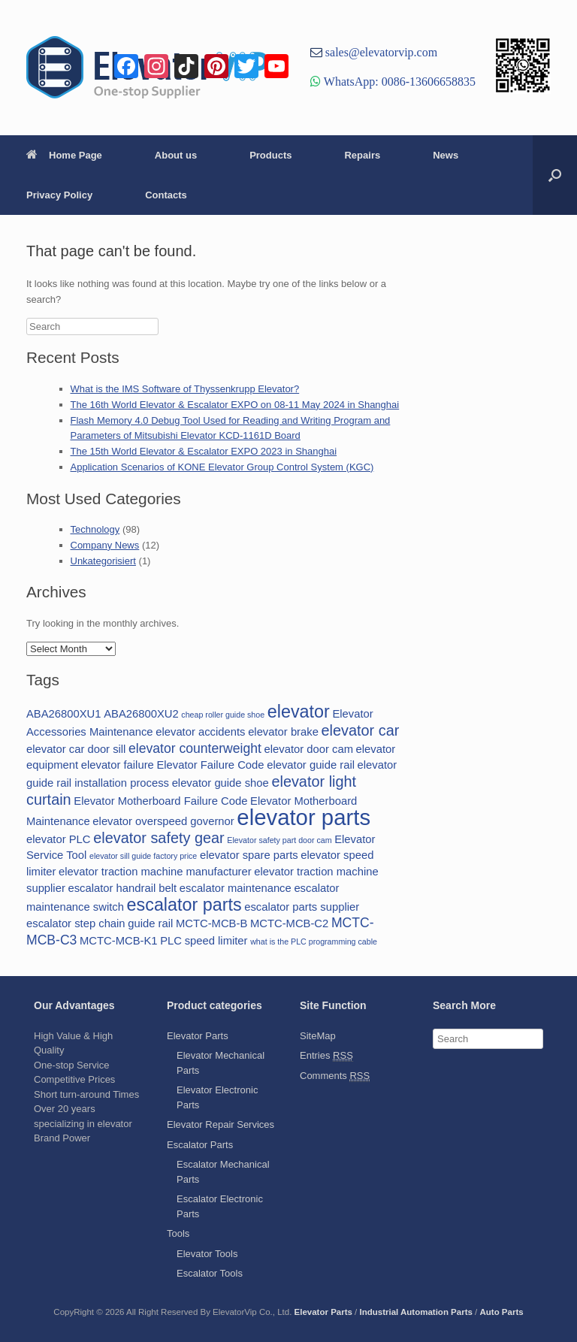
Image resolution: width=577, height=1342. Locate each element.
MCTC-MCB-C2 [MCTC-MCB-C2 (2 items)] (289, 923)
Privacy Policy (59, 195)
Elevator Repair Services (220, 1124)
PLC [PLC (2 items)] (171, 941)
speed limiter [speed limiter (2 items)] (216, 941)
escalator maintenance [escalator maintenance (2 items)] (236, 888)
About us (176, 155)
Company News (105, 545)
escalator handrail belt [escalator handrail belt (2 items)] (122, 888)
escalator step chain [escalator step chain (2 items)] (75, 923)
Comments (335, 1076)
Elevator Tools (207, 1253)
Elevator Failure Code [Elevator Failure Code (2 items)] (210, 765)
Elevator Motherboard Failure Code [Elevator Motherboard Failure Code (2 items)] (160, 801)
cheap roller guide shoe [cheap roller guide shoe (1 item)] (222, 714)
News (445, 155)
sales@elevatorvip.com (379, 52)
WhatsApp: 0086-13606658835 (398, 81)
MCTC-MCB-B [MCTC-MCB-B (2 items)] (211, 923)
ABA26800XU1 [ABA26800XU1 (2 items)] (63, 714)
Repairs (362, 155)
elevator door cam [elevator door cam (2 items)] (308, 749)
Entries (326, 1056)
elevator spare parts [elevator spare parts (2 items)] (249, 855)
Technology (95, 529)
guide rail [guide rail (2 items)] (150, 923)
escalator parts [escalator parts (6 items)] (184, 904)
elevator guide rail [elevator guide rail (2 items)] (311, 765)
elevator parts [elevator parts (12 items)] (303, 817)
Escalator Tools (210, 1273)
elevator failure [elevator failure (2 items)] (117, 765)
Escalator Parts (200, 1144)
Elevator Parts (197, 1035)
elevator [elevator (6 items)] (298, 711)
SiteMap (318, 1035)
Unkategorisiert (103, 561)
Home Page (64, 155)
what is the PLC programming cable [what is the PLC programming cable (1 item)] (313, 941)
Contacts (166, 195)
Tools (178, 1233)
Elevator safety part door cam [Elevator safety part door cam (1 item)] (279, 840)
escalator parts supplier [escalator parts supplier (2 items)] (301, 907)
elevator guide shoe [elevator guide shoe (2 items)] (220, 783)
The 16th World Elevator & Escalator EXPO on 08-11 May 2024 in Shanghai (235, 404)
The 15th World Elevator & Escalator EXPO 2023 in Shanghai (204, 451)
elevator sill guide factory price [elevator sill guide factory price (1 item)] (143, 855)
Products (270, 155)
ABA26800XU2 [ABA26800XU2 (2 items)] (141, 714)
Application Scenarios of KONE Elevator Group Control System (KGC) (222, 467)
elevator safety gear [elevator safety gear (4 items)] (159, 838)
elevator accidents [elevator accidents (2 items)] (200, 732)
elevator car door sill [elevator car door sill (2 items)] (75, 749)
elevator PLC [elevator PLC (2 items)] (58, 839)
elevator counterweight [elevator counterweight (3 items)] (194, 748)
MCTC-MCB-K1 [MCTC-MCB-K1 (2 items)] (119, 941)
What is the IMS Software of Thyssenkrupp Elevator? (185, 388)
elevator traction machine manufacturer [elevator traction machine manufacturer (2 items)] (155, 872)
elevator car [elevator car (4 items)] (361, 730)
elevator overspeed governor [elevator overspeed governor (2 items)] (163, 821)
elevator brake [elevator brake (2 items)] (283, 732)
